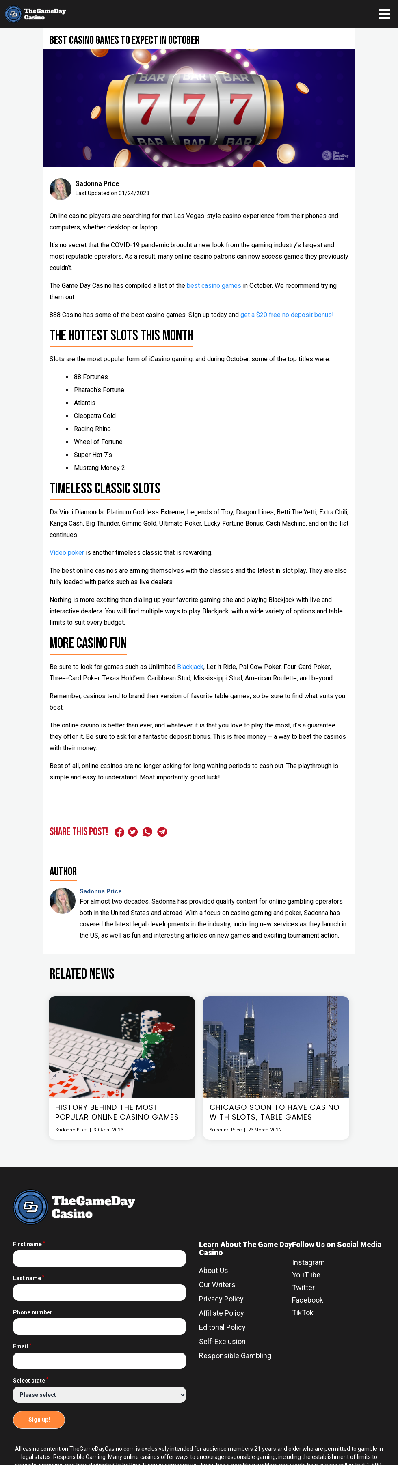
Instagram (308, 1262)
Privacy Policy (221, 1299)
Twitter (303, 1287)
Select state (30, 1380)
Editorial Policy (222, 1327)
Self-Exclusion (222, 1341)
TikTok (303, 1312)
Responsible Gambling (235, 1355)
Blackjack (190, 667)
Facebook (307, 1300)
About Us (213, 1270)
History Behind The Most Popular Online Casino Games (117, 1112)
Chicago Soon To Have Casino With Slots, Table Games (275, 1112)
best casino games (214, 285)
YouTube (306, 1275)
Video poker (67, 553)
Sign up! (39, 1419)
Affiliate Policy (221, 1313)
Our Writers (217, 1284)
